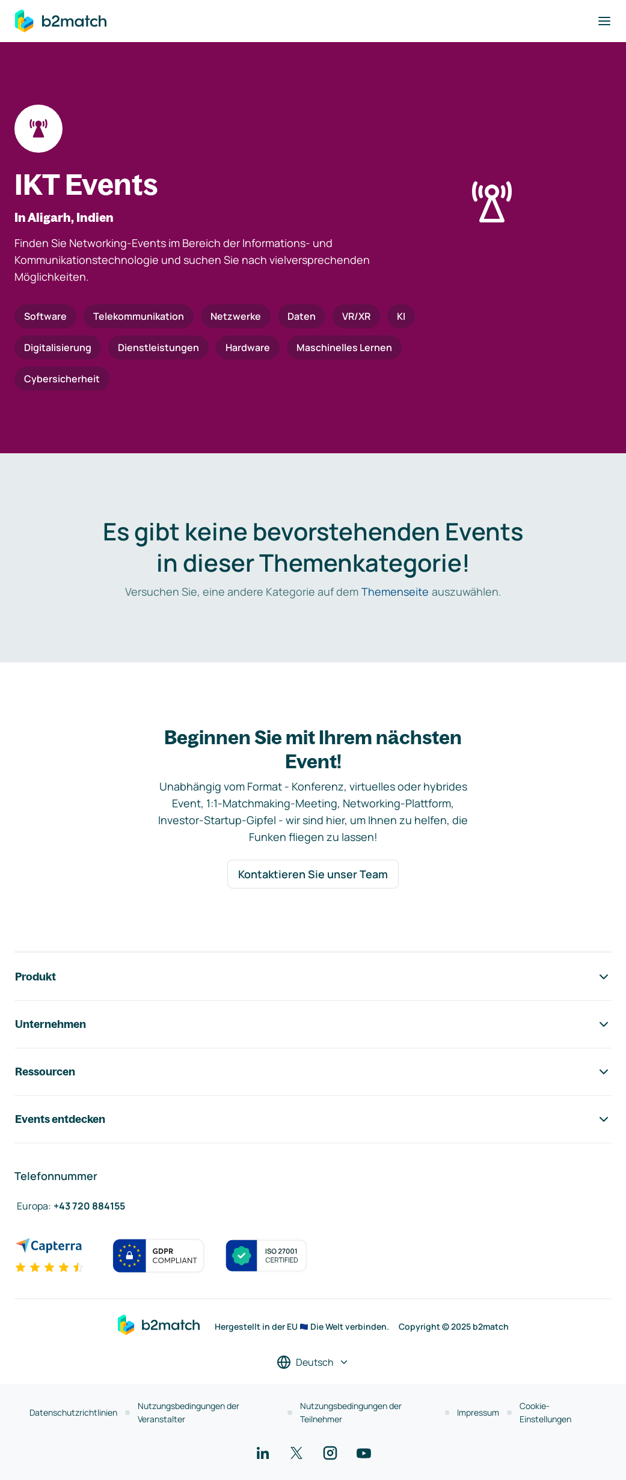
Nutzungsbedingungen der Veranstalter (188, 1412)
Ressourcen (313, 1072)
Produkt (313, 977)
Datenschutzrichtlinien (73, 1412)
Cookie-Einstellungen (545, 1412)
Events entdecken (313, 1119)
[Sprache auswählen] (313, 1362)
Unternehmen (313, 1024)
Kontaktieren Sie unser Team (313, 874)
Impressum (478, 1412)
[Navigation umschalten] (604, 21)
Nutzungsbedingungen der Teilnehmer (351, 1412)
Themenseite (395, 591)
